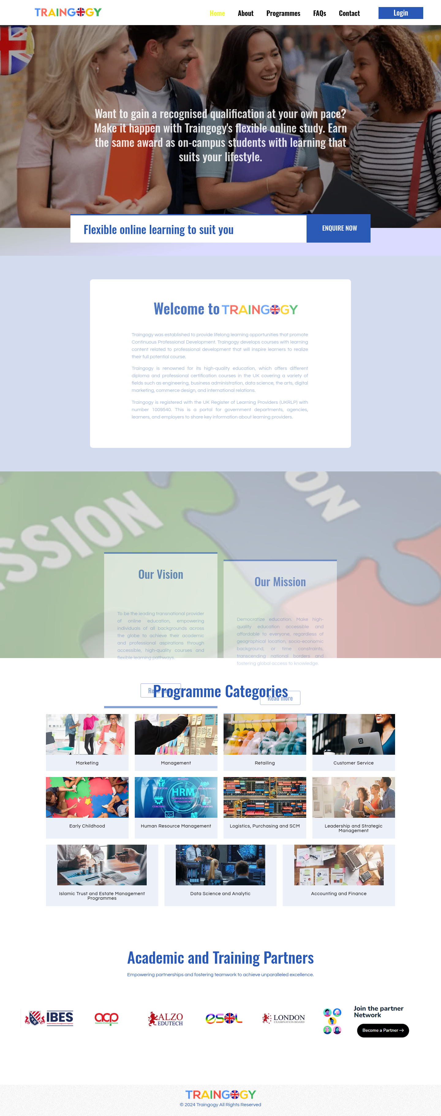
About (246, 13)
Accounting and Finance (339, 893)
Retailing (265, 763)
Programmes (283, 13)
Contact (349, 13)
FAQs (319, 13)
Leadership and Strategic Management (354, 828)
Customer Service (354, 763)
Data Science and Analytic (220, 893)
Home (217, 13)
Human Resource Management (176, 826)
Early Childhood (87, 826)
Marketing (87, 763)
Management (176, 763)
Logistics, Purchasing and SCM (265, 826)
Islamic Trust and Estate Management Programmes (102, 896)
